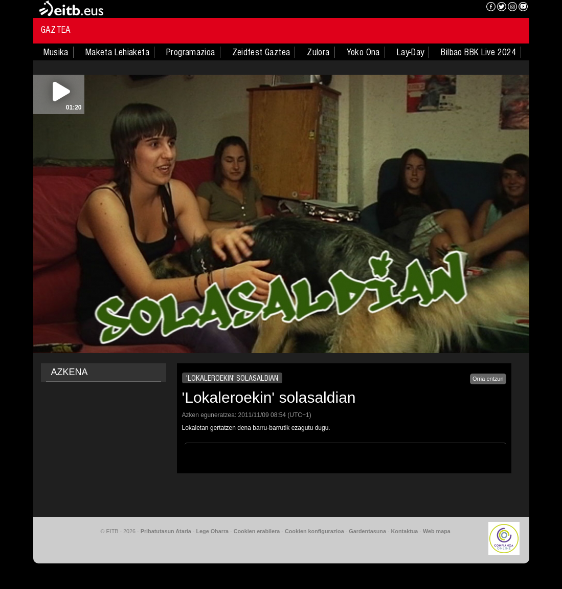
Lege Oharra (212, 531)
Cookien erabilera (257, 531)
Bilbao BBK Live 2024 (478, 52)
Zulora (318, 52)
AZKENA (69, 372)
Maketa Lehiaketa (117, 52)
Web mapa (437, 531)
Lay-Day (410, 52)
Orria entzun (488, 379)
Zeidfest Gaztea (261, 52)
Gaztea (56, 29)
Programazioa (190, 52)
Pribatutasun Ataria (166, 531)
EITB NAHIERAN (441, 8)
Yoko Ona (363, 52)
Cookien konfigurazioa (314, 531)
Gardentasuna (367, 531)
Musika (56, 52)
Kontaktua (404, 531)
